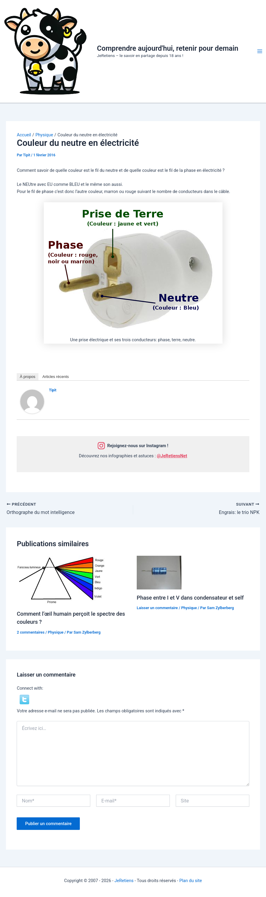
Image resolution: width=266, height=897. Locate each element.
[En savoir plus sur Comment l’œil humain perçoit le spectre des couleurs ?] (61, 580)
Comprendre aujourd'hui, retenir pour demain (168, 48)
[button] (24, 699)
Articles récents (55, 376)
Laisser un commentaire (157, 608)
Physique (55, 632)
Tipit (52, 390)
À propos (27, 376)
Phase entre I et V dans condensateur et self (190, 598)
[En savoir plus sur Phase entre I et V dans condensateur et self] (159, 572)
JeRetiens (123, 880)
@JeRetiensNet (172, 455)
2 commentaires (30, 632)
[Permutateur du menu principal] (259, 51)
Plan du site (190, 880)
